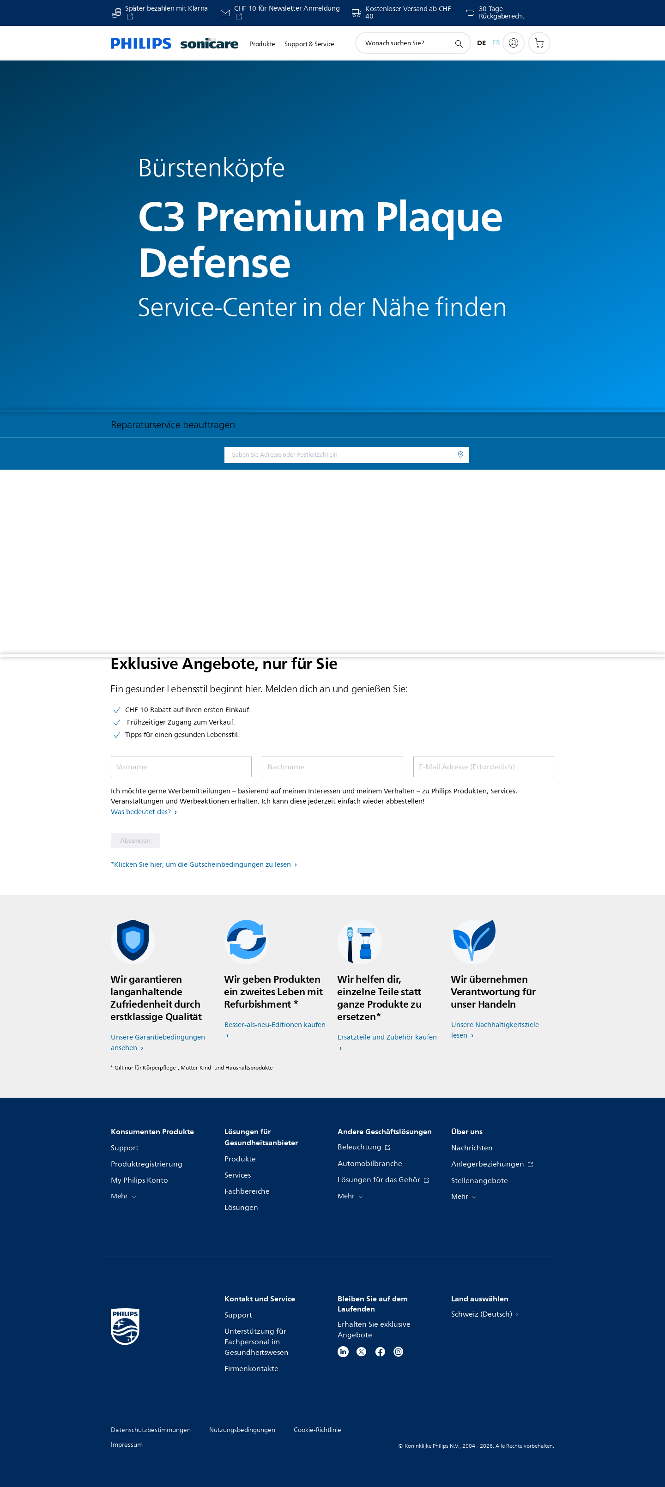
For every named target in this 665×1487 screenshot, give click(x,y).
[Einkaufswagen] (539, 43)
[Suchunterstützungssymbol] (458, 43)
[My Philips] (513, 43)
